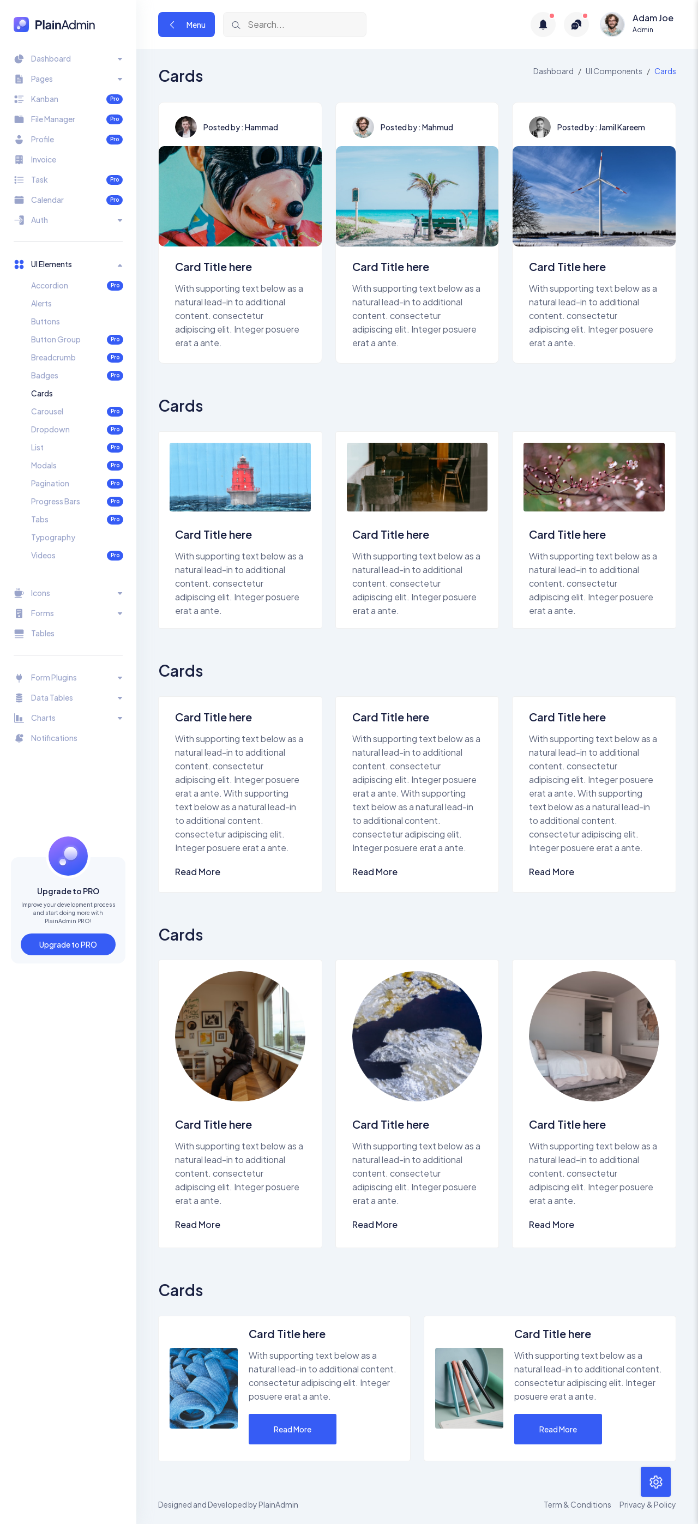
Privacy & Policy (647, 1504)
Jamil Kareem (622, 127)
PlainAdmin (278, 1504)
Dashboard (553, 71)
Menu (186, 24)
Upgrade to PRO (68, 944)
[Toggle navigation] (68, 59)
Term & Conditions (577, 1504)
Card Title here (213, 266)
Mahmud (437, 127)
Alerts (41, 303)
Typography (53, 537)
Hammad (261, 127)
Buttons (45, 321)
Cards (42, 393)
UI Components (614, 71)
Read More (197, 871)
